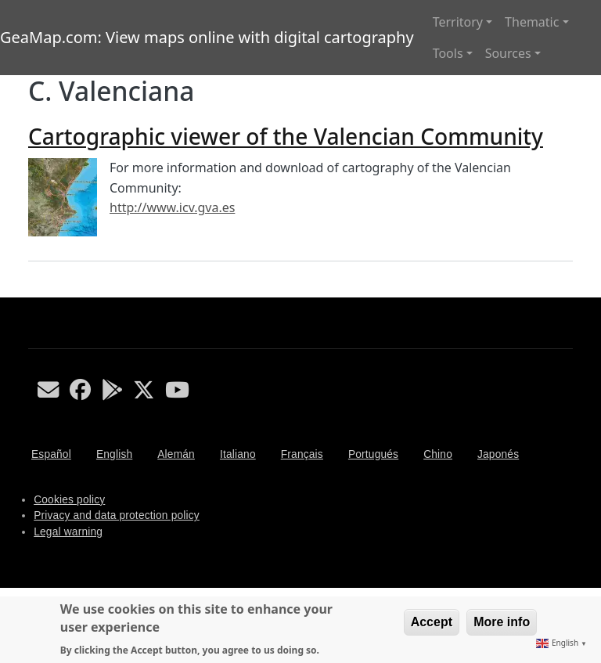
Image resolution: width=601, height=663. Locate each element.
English (114, 454)
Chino (437, 454)
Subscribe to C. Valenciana (34, 291)
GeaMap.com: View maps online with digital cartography (207, 37)
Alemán (176, 454)
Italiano (238, 454)
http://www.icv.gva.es (172, 207)
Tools (448, 53)
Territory (458, 22)
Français (302, 454)
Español (51, 454)
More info (501, 622)
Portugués (373, 454)
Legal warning (68, 532)
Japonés (498, 454)
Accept (431, 622)
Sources (508, 53)
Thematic (532, 22)
